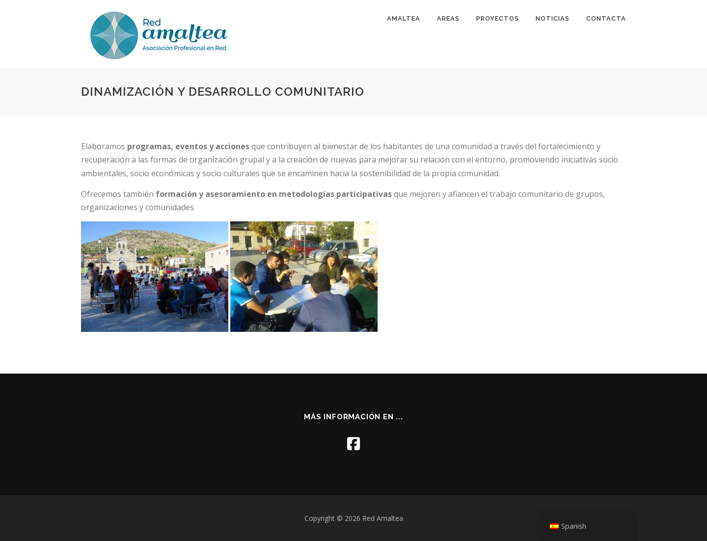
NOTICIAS (553, 18)
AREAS (448, 18)
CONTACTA (606, 18)
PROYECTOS (497, 18)
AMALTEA (403, 18)
